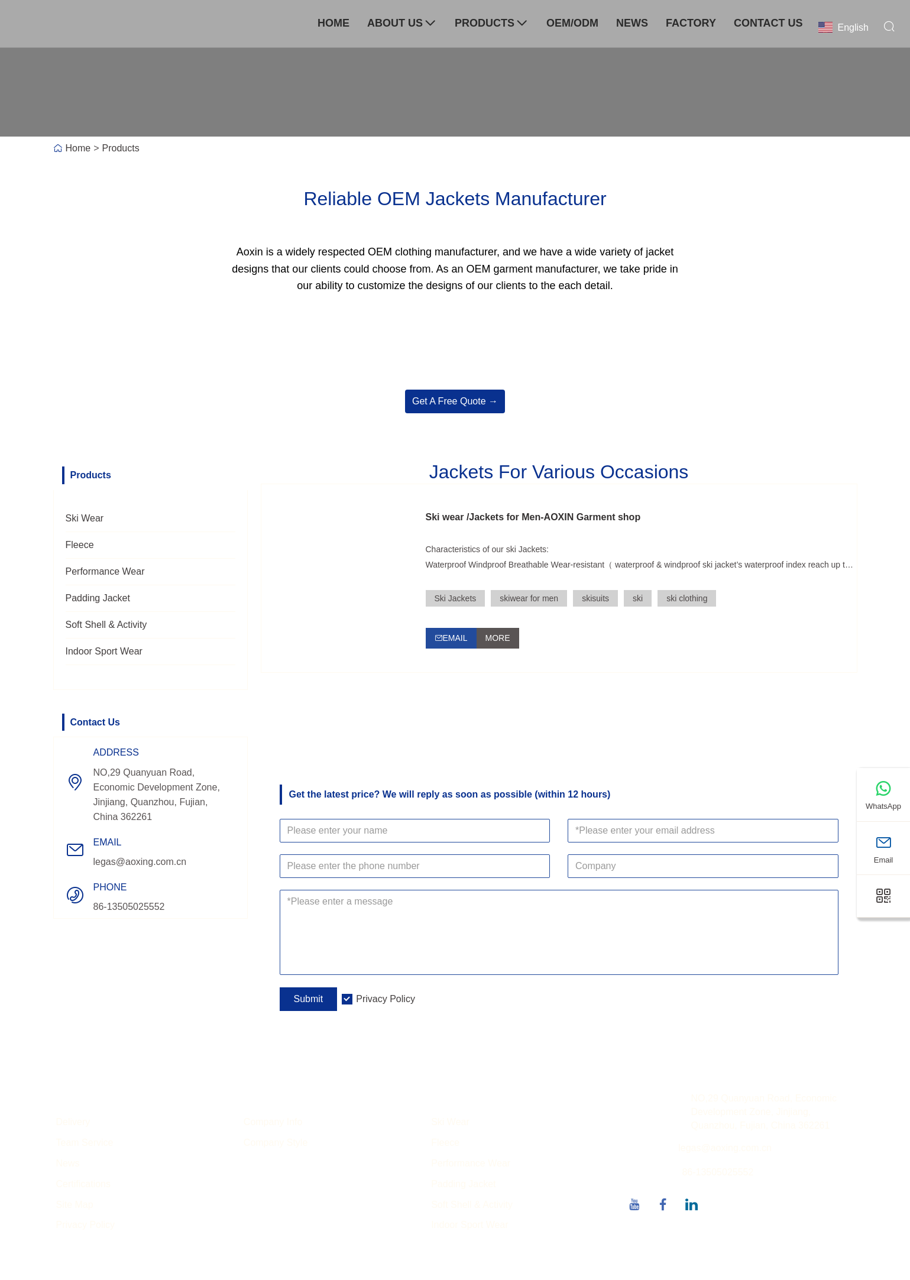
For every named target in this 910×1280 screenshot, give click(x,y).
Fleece (80, 545)
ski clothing (686, 598)
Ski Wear (85, 518)
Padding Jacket (98, 598)
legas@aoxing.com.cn (140, 862)
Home (333, 23)
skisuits (595, 598)
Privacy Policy (385, 1000)
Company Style (276, 1144)
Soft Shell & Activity (106, 625)
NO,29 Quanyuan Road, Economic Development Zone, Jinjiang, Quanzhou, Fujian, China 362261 (156, 794)
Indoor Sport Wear (104, 651)
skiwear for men (529, 598)
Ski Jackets (456, 598)
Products (492, 23)
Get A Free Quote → (455, 401)
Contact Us (768, 23)
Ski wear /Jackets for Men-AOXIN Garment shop (533, 517)
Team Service (85, 1144)
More (497, 638)
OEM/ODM (572, 23)
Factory (691, 23)
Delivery (73, 1123)
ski (638, 598)
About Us (402, 23)
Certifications (83, 1184)
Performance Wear (105, 571)
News (632, 23)
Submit (308, 1000)
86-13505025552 (129, 907)
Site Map (74, 1205)
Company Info (273, 1123)
